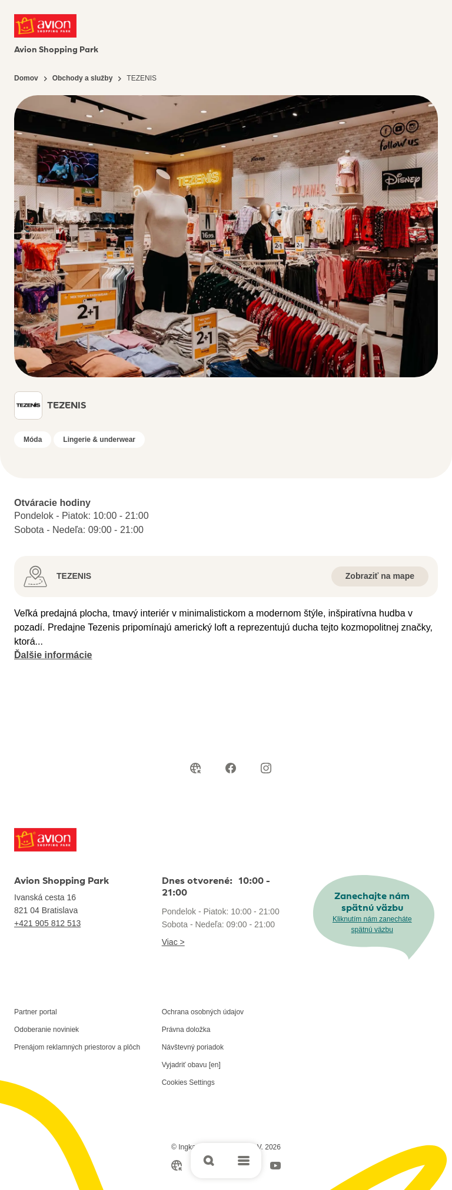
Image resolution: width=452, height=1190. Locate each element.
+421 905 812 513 (47, 923)
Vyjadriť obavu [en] (191, 1065)
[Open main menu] (243, 1160)
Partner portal (35, 1012)
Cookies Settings (188, 1082)
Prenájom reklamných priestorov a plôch (77, 1047)
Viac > (173, 942)
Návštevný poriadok (193, 1047)
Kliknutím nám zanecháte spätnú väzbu (372, 924)
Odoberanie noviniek (46, 1029)
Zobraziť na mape (379, 576)
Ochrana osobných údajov (203, 1012)
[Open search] (208, 1160)
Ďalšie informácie (53, 655)
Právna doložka (186, 1029)
